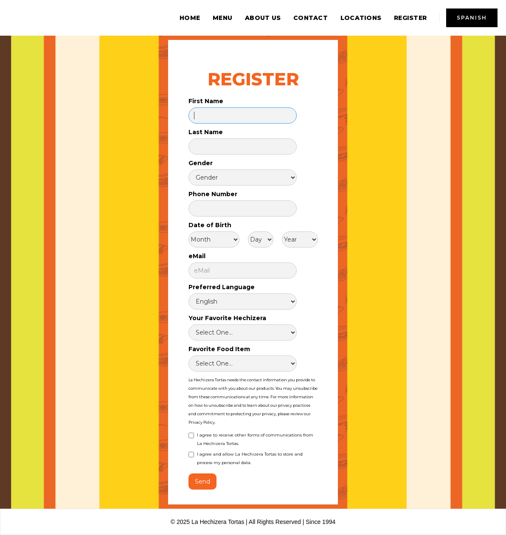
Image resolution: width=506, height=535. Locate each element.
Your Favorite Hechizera (227, 318)
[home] (72, 18)
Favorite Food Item (219, 349)
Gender (200, 163)
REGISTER (410, 18)
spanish (472, 17)
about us (263, 18)
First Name (205, 101)
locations (360, 18)
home (190, 18)
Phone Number (212, 194)
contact (310, 18)
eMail (196, 256)
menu (222, 18)
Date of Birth (209, 225)
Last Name (205, 132)
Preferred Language (221, 287)
